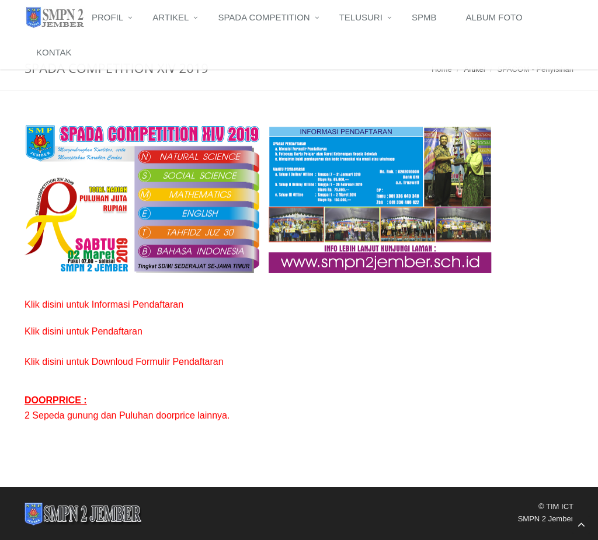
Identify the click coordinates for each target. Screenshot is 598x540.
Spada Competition (264, 17)
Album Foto (493, 17)
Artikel (170, 17)
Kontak (54, 52)
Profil (107, 17)
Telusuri (361, 17)
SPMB (424, 17)
